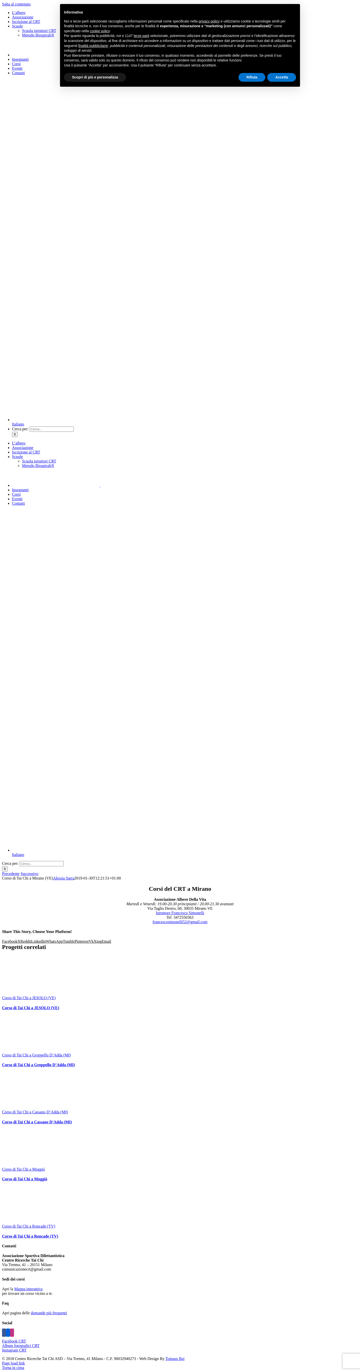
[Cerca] (15, 434)
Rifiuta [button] (252, 77)
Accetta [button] (281, 77)
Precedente (11, 874)
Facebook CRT (14, 1341)
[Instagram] (12, 1333)
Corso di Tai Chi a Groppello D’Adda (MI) (36, 1055)
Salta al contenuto (16, 4)
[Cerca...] (52, 429)
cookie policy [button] (100, 31)
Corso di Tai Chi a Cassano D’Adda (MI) (35, 1112)
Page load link (13, 1363)
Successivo (29, 874)
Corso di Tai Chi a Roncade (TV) (28, 1226)
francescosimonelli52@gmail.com (180, 922)
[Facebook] (4, 1333)
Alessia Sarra (63, 878)
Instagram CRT (14, 1350)
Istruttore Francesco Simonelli (180, 913)
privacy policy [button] (209, 21)
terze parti (141, 36)
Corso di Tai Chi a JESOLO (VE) (29, 998)
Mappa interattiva (28, 1289)
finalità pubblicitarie (93, 46)
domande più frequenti (49, 1313)
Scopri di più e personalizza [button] (95, 77)
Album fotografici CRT (21, 1346)
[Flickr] (8, 1333)
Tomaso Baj (174, 1359)
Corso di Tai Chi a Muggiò (23, 1169)
